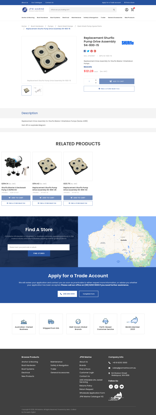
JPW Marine (86, 357)
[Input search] (80, 9)
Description (30, 113)
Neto (68, 409)
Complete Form (89, 294)
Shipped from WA (51, 328)
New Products (129, 18)
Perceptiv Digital (29, 412)
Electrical (65, 18)
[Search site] (114, 9)
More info (88, 67)
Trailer (103, 18)
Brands (83, 365)
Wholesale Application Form (92, 393)
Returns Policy (86, 385)
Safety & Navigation (91, 18)
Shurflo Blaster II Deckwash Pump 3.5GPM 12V (14, 188)
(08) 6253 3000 (67, 294)
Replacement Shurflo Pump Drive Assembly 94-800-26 (44, 188)
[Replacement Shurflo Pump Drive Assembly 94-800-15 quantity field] (89, 81)
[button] (132, 10)
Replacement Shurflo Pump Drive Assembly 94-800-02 (75, 188)
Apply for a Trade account (111, 3)
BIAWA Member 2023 (133, 328)
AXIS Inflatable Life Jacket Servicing (91, 381)
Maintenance (76, 18)
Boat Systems (55, 18)
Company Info (115, 357)
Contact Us (49, 3)
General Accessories (115, 18)
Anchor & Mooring (28, 18)
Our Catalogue (36, 3)
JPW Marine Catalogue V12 (91, 396)
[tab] (29, 113)
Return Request (86, 389)
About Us (25, 3)
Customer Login (87, 372)
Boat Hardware (42, 18)
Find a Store (130, 3)
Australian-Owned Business (24, 328)
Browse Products (30, 357)
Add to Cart (16, 198)
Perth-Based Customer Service (105, 328)
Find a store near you (109, 89)
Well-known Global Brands (78, 328)
